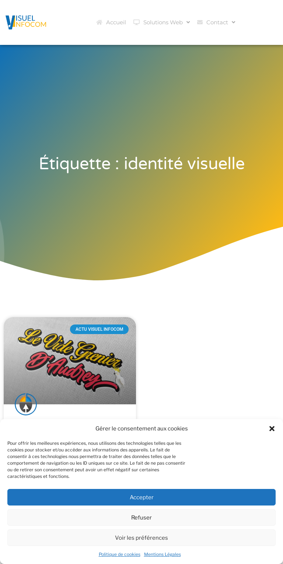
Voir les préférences (141, 538)
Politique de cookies (119, 554)
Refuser (141, 517)
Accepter (142, 497)
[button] (272, 428)
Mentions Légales (162, 554)
